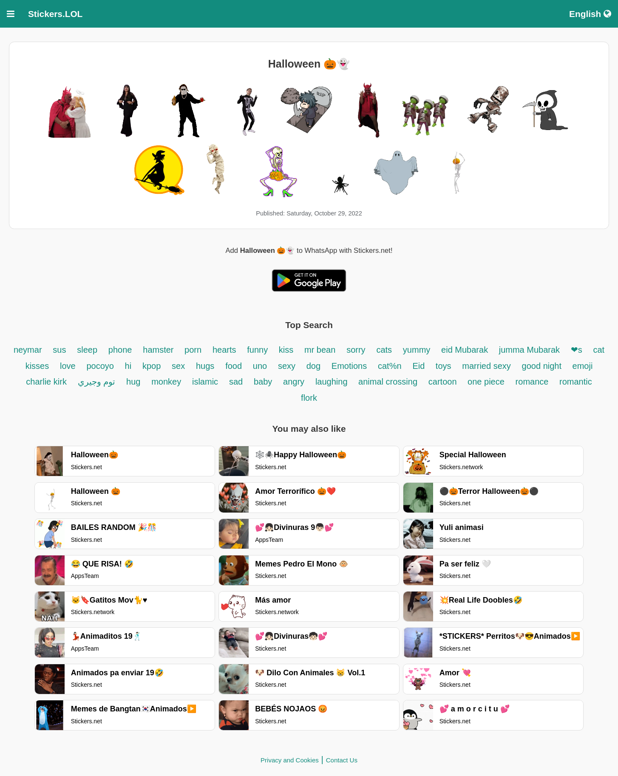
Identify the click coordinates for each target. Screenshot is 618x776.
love (68, 366)
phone (120, 349)
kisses (37, 366)
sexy (288, 366)
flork (309, 397)
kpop (151, 366)
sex (178, 366)
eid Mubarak (465, 349)
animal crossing (387, 381)
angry (293, 381)
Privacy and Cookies (290, 760)
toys (443, 366)
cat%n (390, 366)
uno (260, 366)
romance (533, 381)
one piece (486, 381)
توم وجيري (97, 381)
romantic (575, 381)
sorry (355, 349)
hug (133, 381)
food (233, 366)
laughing (332, 381)
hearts (224, 349)
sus (59, 349)
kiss (286, 349)
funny (258, 349)
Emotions (349, 366)
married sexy (486, 366)
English (590, 14)
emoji (583, 366)
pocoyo (101, 366)
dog (313, 366)
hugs (205, 366)
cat (598, 349)
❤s (576, 349)
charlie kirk (46, 381)
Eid (419, 366)
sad (236, 381)
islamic (205, 381)
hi (128, 366)
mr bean (319, 349)
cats (384, 349)
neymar (28, 349)
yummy (416, 349)
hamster (159, 349)
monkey (166, 381)
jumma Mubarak (530, 349)
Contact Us (341, 760)
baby (263, 381)
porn (192, 349)
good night (543, 366)
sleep (87, 349)
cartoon (443, 381)
